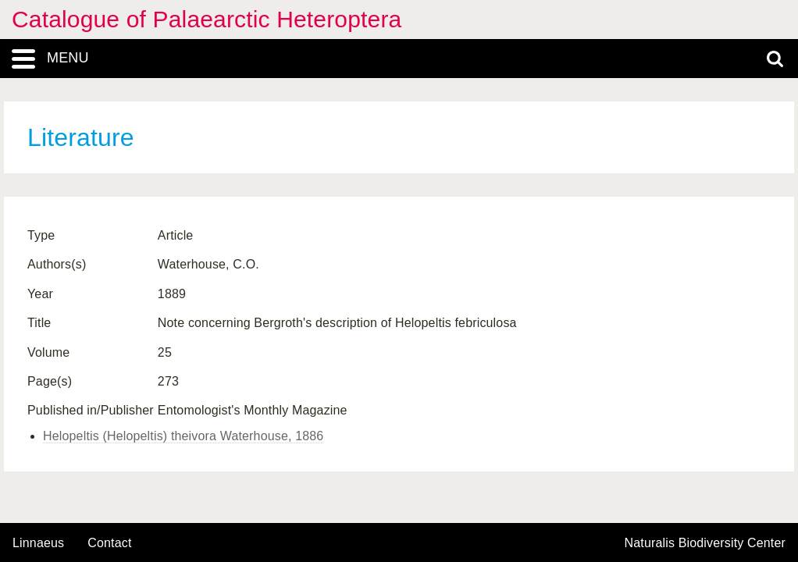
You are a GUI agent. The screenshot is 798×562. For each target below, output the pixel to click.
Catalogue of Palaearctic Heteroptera (206, 19)
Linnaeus (38, 543)
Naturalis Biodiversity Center (705, 543)
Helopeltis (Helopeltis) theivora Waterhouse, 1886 (183, 436)
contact (109, 543)
